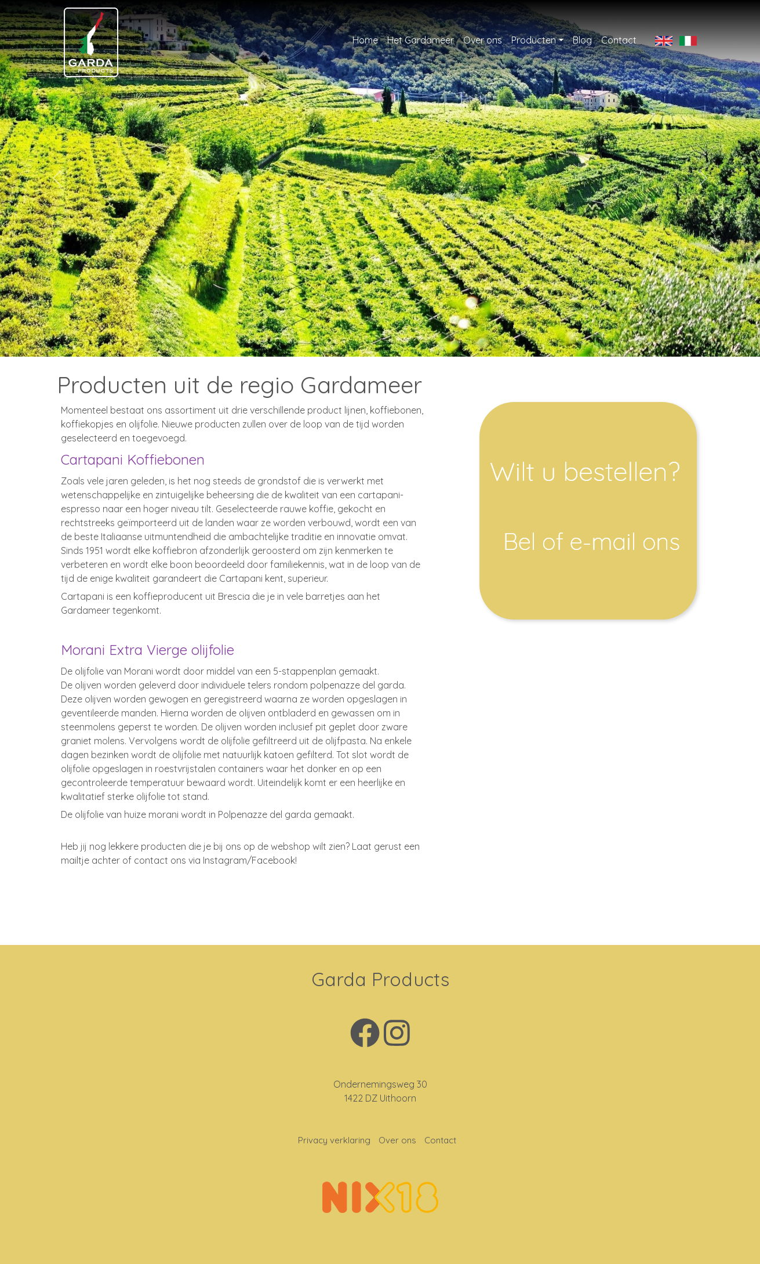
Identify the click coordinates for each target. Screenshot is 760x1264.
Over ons (482, 40)
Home (365, 40)
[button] (57, 178)
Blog (582, 40)
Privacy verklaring (334, 1140)
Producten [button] (533, 40)
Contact (619, 40)
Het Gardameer (420, 40)
